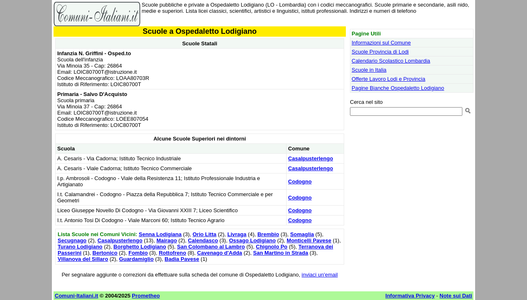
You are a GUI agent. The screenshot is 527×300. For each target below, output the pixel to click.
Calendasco (203, 240)
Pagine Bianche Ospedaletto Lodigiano (398, 88)
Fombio (138, 253)
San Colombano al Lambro (211, 247)
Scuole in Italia (369, 70)
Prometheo (146, 296)
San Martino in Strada (280, 253)
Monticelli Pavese (309, 240)
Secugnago (72, 240)
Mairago (166, 240)
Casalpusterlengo (310, 158)
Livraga (236, 234)
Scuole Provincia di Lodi (380, 52)
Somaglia (302, 234)
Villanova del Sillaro (83, 259)
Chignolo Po (272, 247)
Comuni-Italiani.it (76, 296)
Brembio (268, 234)
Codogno (300, 181)
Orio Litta (205, 234)
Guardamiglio (136, 259)
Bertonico (105, 253)
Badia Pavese (182, 259)
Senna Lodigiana (160, 234)
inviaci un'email (320, 275)
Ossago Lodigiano (252, 240)
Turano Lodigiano (80, 247)
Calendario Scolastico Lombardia (391, 61)
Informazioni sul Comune (381, 43)
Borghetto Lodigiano (140, 247)
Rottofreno (172, 253)
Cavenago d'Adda (219, 253)
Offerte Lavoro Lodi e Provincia (388, 79)
